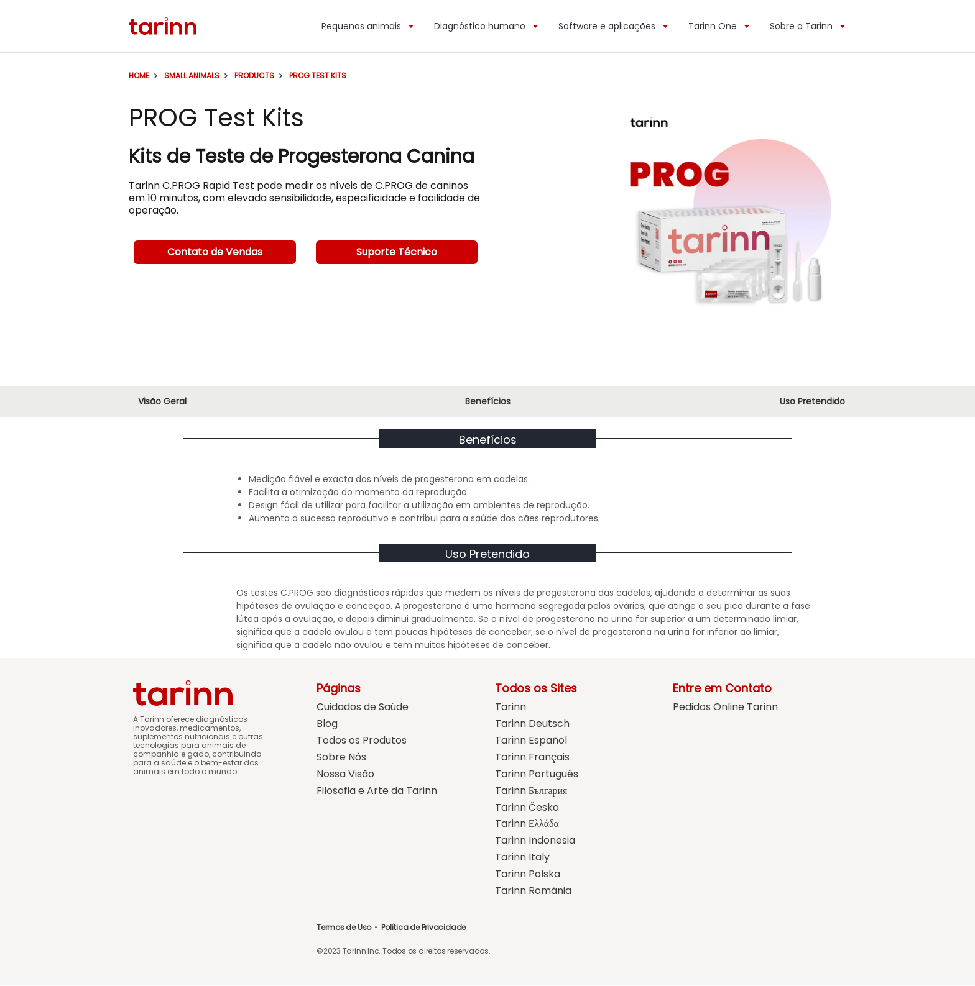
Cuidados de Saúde (363, 707)
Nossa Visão (345, 774)
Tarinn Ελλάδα (527, 825)
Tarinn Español (531, 741)
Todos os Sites (536, 688)
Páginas (339, 688)
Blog (327, 724)
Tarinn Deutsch (532, 724)
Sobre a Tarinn (808, 26)
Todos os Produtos (362, 741)
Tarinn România (533, 892)
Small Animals (191, 75)
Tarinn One (719, 26)
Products (254, 75)
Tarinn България (531, 791)
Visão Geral (162, 401)
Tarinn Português (536, 774)
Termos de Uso (344, 928)
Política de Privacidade (423, 928)
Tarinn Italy (522, 858)
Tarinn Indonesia (535, 841)
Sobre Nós (341, 758)
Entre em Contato (722, 688)
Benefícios (488, 401)
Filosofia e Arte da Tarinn (377, 791)
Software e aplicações (614, 26)
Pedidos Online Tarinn (725, 707)
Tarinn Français (532, 758)
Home (139, 75)
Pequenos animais (368, 26)
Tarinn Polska (527, 875)
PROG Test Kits (317, 75)
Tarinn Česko (527, 808)
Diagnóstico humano (487, 26)
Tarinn (510, 707)
